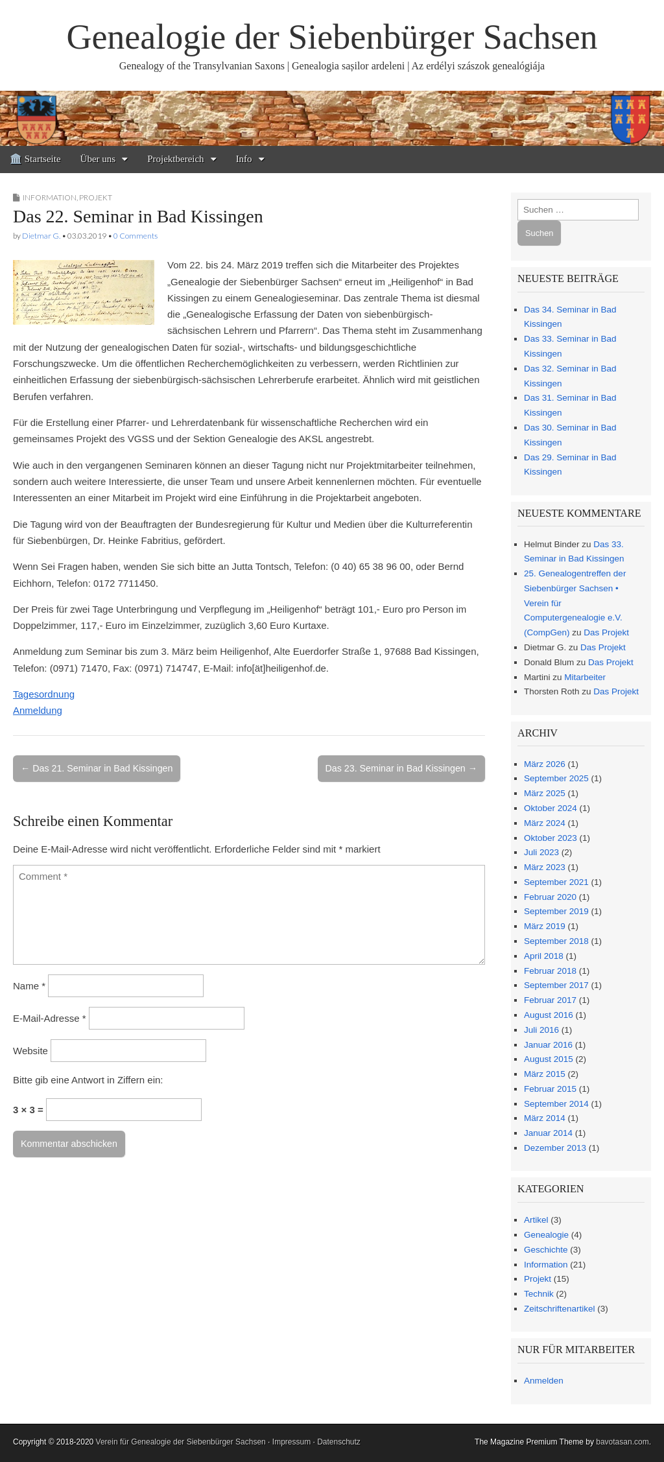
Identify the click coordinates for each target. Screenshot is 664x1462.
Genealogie (546, 1235)
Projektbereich (175, 159)
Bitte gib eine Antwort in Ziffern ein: (88, 1079)
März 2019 (544, 926)
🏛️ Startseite (35, 159)
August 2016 (548, 1015)
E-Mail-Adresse (49, 1018)
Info (244, 159)
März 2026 (544, 764)
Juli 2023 (541, 852)
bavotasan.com (622, 1441)
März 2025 (544, 793)
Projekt (95, 197)
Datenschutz (339, 1441)
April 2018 (543, 956)
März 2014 (544, 1118)
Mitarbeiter (585, 677)
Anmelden (543, 1380)
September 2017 (556, 985)
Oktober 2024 (550, 808)
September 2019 (556, 911)
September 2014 (556, 1104)
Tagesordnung (44, 694)
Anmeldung (37, 710)
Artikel (536, 1220)
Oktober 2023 (550, 838)
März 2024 (544, 823)
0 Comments (135, 236)
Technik (539, 1294)
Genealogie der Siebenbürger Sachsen (331, 37)
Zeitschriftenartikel (559, 1309)
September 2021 (556, 882)
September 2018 (556, 941)
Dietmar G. (41, 236)
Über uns (98, 159)
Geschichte (546, 1250)
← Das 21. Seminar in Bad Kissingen (96, 768)
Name (29, 985)
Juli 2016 (541, 1030)
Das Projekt (606, 632)
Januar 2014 (548, 1133)
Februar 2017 (550, 1000)
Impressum (291, 1441)
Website (30, 1050)
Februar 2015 (550, 1089)
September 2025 (556, 778)
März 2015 (544, 1074)
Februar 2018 (550, 971)
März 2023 (544, 867)
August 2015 (548, 1059)
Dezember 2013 (555, 1148)
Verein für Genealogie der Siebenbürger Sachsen (181, 1441)
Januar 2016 (548, 1045)
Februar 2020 (550, 897)
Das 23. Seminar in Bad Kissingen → (401, 768)
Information (50, 197)
